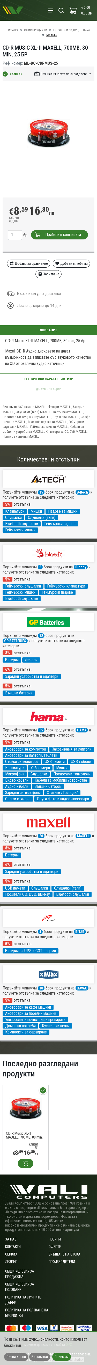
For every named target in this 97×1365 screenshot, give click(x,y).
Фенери (31, 659)
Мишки (36, 511)
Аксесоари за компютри (25, 749)
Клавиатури (14, 511)
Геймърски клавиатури (66, 586)
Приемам (62, 1357)
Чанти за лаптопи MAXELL (21, 436)
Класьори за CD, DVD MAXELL (66, 432)
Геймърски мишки (20, 529)
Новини (55, 1239)
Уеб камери (40, 767)
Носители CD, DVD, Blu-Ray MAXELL (26, 417)
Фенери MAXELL (59, 407)
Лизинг (11, 1262)
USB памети (55, 761)
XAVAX (82, 988)
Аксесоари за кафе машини (28, 1007)
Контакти (13, 1247)
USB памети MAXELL (32, 407)
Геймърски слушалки (23, 586)
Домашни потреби (20, 1025)
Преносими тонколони (72, 774)
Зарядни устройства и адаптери (31, 676)
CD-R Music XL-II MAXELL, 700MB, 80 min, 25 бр (24, 1135)
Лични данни (16, 1357)
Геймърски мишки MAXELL (49, 427)
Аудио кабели (16, 786)
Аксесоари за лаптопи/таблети (31, 755)
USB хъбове (81, 761)
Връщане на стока (64, 1254)
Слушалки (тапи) (41, 517)
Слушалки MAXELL (65, 417)
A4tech (82, 492)
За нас (11, 1239)
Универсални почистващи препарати (35, 1019)
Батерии (12, 659)
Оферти (55, 1247)
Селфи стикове (18, 798)
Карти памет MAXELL (67, 412)
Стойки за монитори (22, 761)
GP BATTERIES (15, 641)
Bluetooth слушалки (21, 523)
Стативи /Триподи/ (62, 792)
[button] (63, 74)
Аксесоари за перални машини (30, 1013)
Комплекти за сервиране (26, 1032)
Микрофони (14, 774)
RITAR (79, 932)
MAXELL (51, 35)
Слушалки (13, 517)
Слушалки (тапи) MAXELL (33, 412)
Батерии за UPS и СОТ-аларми (30, 950)
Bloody (80, 567)
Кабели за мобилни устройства (61, 780)
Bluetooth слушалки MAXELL (47, 422)
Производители (62, 1262)
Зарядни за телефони (23, 792)
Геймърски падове (60, 523)
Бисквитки (40, 1357)
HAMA (81, 730)
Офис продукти (35, 30)
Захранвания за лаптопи (71, 749)
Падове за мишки (62, 511)
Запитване (48, 274)
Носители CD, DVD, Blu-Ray (71, 30)
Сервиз (11, 1254)
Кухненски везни (56, 1025)
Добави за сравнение (28, 263)
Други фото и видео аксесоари (63, 798)
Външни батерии (18, 693)
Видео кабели (16, 780)
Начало (12, 30)
